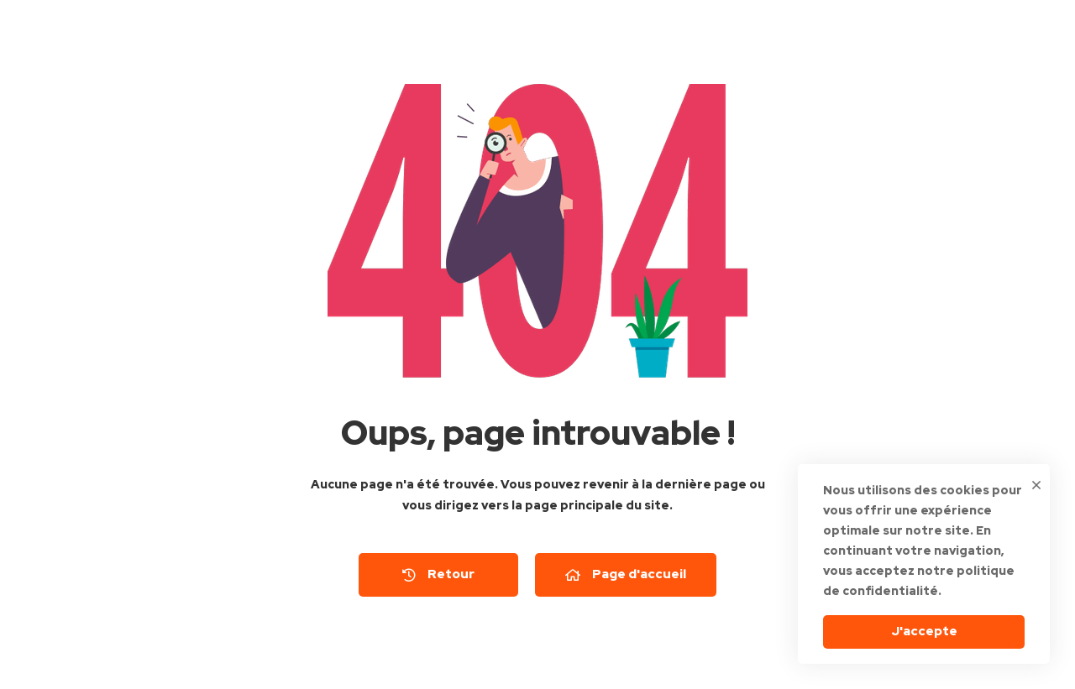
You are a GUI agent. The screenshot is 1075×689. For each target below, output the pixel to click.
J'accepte (924, 631)
